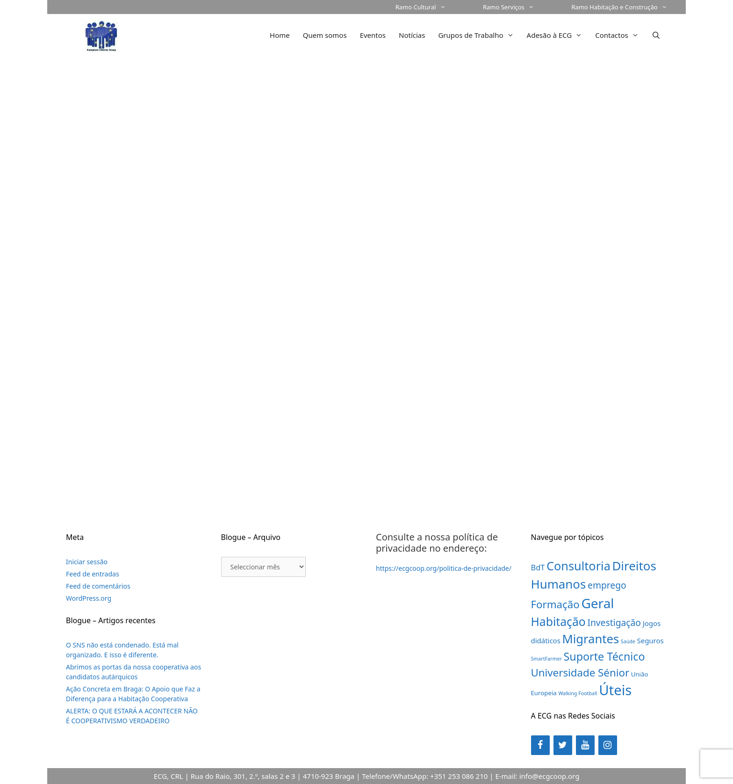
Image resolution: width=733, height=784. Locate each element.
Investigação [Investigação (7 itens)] (614, 622)
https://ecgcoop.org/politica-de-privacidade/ (443, 568)
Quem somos (325, 35)
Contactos (620, 35)
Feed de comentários (98, 586)
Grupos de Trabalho (479, 35)
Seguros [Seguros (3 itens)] (650, 640)
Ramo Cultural (429, 7)
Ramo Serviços (518, 7)
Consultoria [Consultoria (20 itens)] (578, 566)
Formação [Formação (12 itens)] (555, 604)
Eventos (373, 35)
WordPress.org (88, 598)
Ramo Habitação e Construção (628, 7)
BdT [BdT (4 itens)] (538, 567)
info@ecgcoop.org (549, 776)
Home (280, 35)
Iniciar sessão (87, 561)
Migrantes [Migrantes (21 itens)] (590, 639)
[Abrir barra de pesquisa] (656, 35)
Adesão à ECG (558, 35)
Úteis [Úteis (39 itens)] (615, 690)
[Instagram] (607, 745)
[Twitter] (562, 745)
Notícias (412, 35)
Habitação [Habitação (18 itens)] (558, 621)
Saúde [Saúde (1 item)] (628, 641)
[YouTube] (585, 745)
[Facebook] (540, 745)
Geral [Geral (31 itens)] (597, 603)
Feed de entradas (92, 573)
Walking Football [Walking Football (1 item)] (577, 693)
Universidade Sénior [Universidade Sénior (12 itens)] (580, 672)
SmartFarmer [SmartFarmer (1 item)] (546, 658)
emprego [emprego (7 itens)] (607, 585)
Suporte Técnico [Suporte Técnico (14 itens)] (604, 656)
